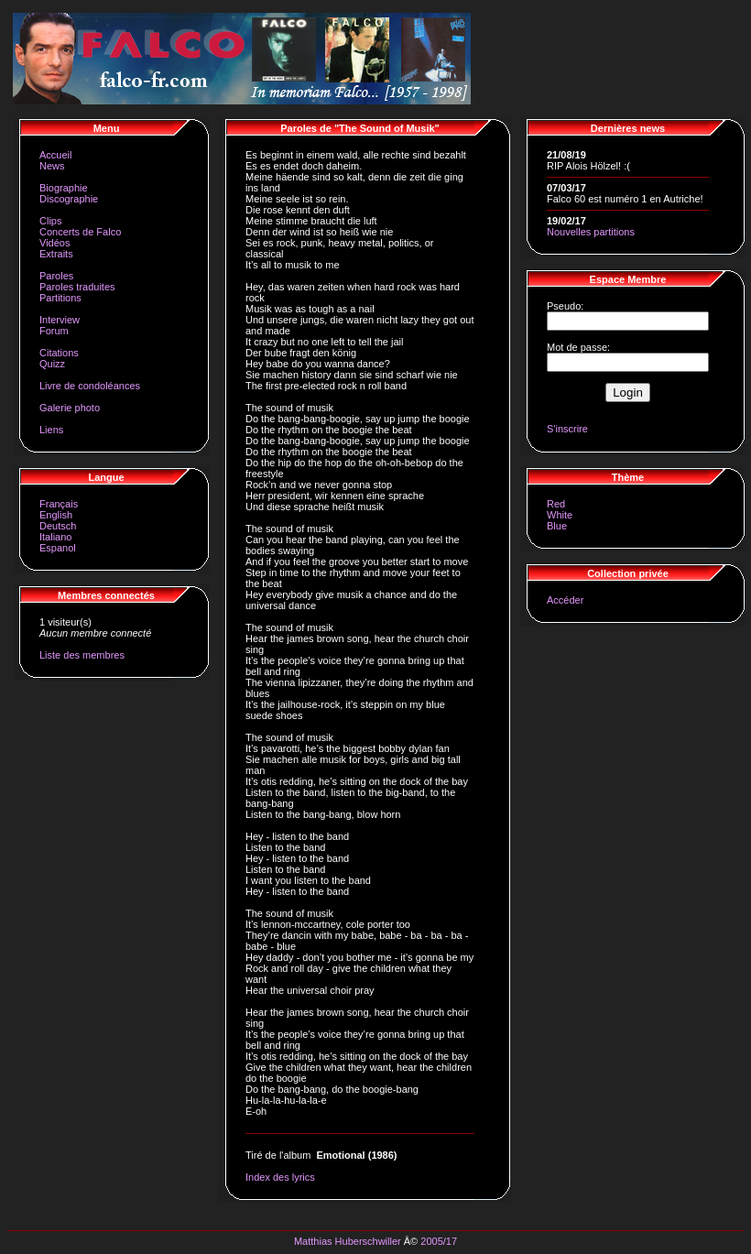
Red (556, 503)
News (52, 165)
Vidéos (54, 242)
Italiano (55, 536)
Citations (59, 352)
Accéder (565, 599)
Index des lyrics (280, 1177)
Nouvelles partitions (591, 231)
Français (58, 503)
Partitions (60, 297)
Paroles (56, 275)
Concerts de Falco (80, 231)
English (55, 514)
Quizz (52, 363)
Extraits (56, 253)
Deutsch (57, 525)
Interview (59, 319)
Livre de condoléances (89, 385)
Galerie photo (69, 407)
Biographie (63, 187)
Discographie (68, 198)
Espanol (57, 547)
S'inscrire (567, 428)
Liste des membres (82, 654)
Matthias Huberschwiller (347, 1241)
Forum (54, 330)
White (559, 514)
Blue (557, 525)
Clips (50, 220)
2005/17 (438, 1241)
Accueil (55, 154)
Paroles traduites (77, 286)
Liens (51, 429)
